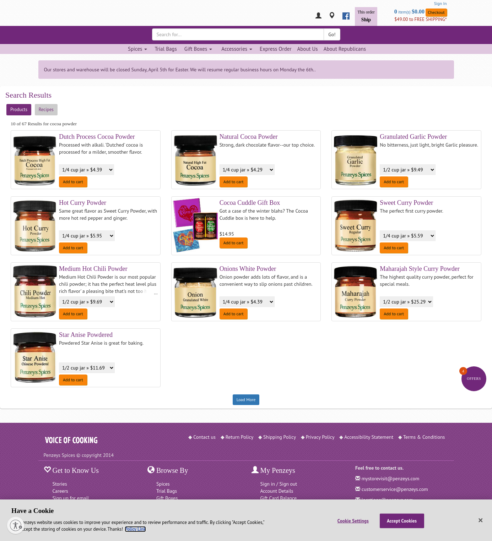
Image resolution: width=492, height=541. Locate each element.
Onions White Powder (248, 268)
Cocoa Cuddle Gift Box (250, 202)
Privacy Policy (320, 437)
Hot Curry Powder (82, 202)
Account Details (276, 491)
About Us (307, 48)
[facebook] (346, 16)
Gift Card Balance (278, 498)
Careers (60, 491)
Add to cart (73, 181)
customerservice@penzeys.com (395, 489)
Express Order (275, 48)
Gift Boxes (167, 498)
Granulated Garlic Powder (413, 136)
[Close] (481, 520)
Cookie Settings (353, 521)
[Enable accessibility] (15, 525)
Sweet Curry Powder (406, 202)
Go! (331, 34)
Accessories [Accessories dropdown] (236, 48)
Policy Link (135, 529)
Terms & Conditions (424, 437)
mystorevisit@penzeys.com (391, 478)
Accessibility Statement (368, 437)
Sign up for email (71, 498)
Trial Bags (166, 48)
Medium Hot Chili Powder (93, 268)
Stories (60, 484)
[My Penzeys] (318, 16)
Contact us (204, 437)
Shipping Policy (279, 437)
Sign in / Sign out (278, 484)
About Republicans (345, 48)
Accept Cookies (402, 521)
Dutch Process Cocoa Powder (97, 136)
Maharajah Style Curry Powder (419, 268)
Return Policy (240, 437)
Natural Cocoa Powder (249, 136)
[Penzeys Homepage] (43, 16)
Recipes (46, 109)
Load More (246, 399)
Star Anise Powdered (86, 334)
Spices (163, 484)
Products (18, 109)
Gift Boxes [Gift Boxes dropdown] (198, 48)
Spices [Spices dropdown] (137, 48)
